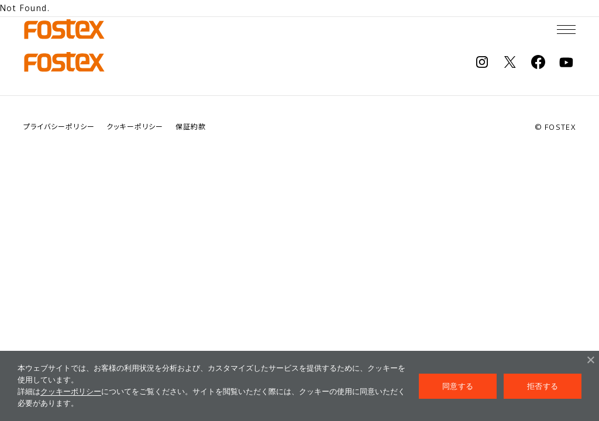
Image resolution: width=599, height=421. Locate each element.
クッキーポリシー (70, 391)
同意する (457, 386)
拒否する (542, 386)
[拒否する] (590, 359)
